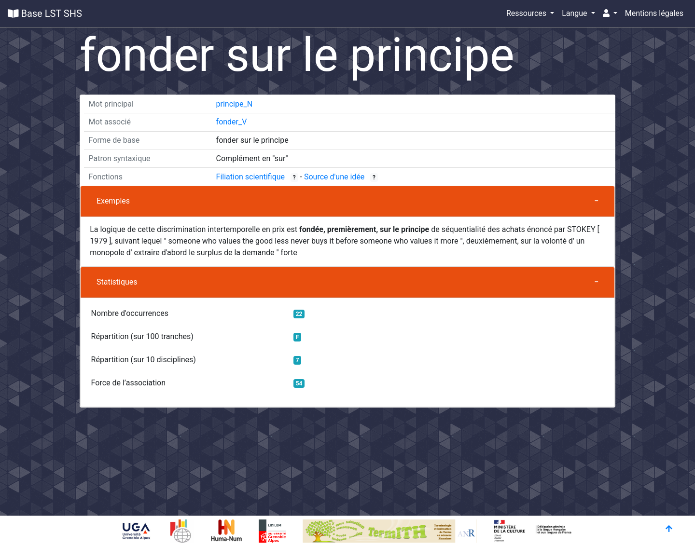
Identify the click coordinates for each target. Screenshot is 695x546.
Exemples (113, 200)
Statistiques (117, 282)
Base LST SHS (45, 13)
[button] (610, 13)
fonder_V (231, 121)
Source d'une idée (334, 176)
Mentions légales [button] (654, 13)
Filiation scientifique (250, 176)
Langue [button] (575, 13)
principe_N (234, 104)
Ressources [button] (527, 13)
